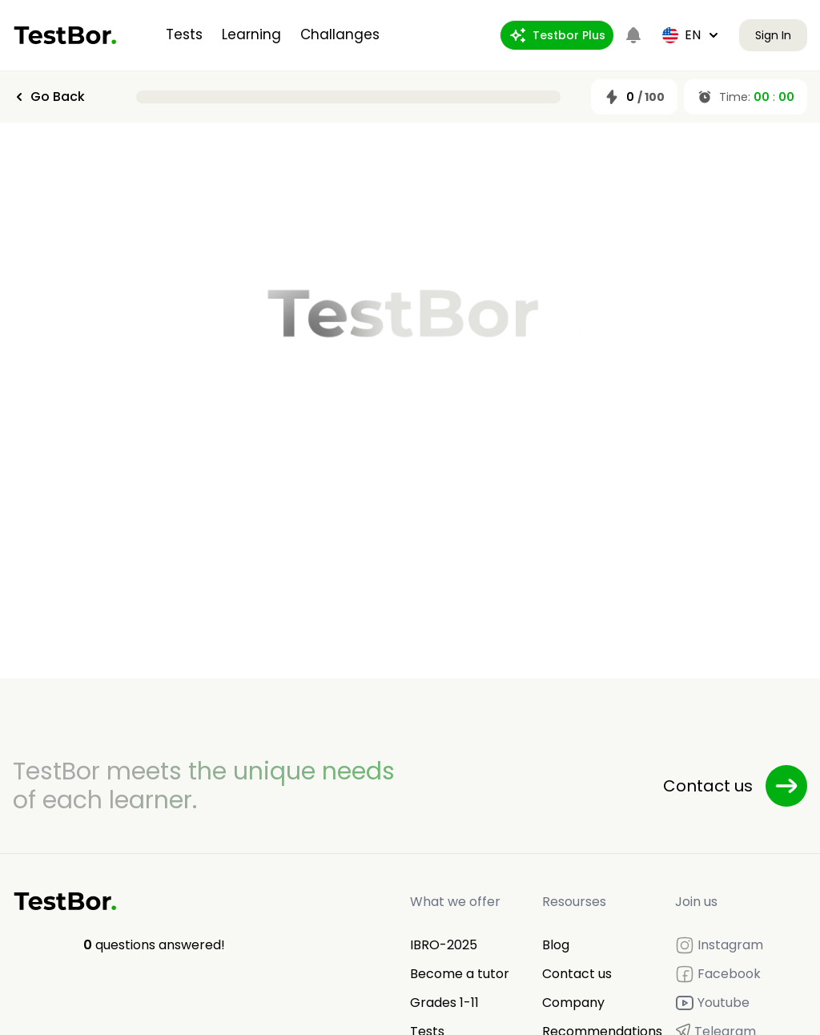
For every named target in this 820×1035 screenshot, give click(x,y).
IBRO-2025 (443, 945)
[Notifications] (633, 35)
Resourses (574, 901)
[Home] (65, 35)
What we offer (455, 901)
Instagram (719, 945)
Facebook (718, 974)
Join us (696, 901)
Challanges (340, 34)
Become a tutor (459, 974)
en (691, 35)
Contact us (577, 974)
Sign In (773, 35)
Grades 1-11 (444, 1002)
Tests (184, 34)
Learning (251, 34)
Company (573, 1002)
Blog (555, 945)
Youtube (712, 1003)
